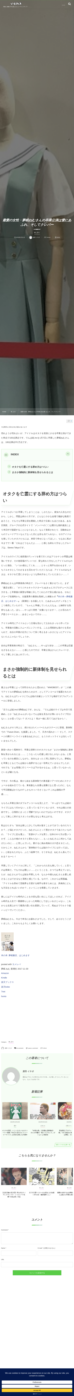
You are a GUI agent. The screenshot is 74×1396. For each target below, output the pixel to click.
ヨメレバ (16, 964)
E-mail (40, 1248)
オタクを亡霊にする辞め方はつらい (30, 467)
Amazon (5, 973)
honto (3, 996)
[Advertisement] (37, 1022)
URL (2, 1259)
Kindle (4, 978)
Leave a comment (33, 1048)
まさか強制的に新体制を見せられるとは (32, 472)
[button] (68, 454)
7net (3, 991)
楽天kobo (5, 987)
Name (3, 1248)
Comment (4, 1230)
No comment (19, 1048)
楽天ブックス (7, 982)
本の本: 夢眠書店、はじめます (15, 955)
